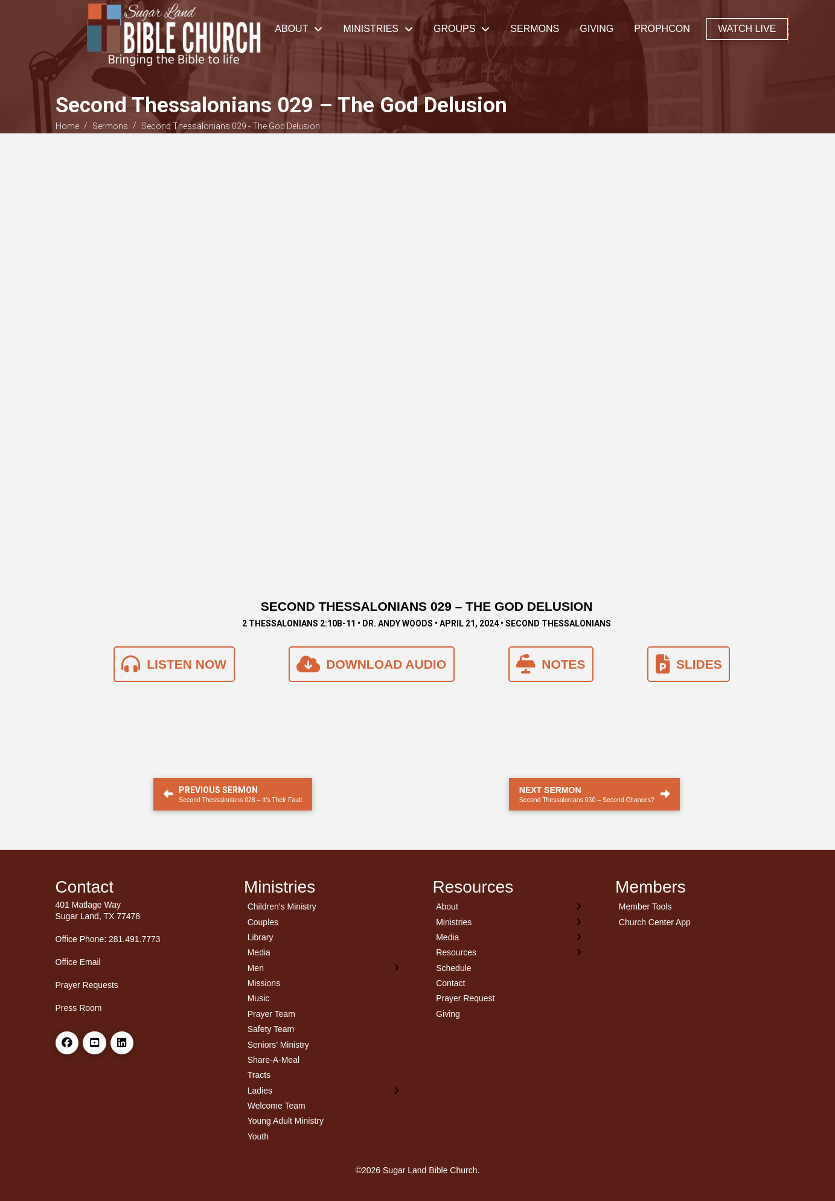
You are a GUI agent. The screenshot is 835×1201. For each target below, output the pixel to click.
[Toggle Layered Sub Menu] (323, 967)
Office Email (78, 962)
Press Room (79, 1008)
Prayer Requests (87, 985)
